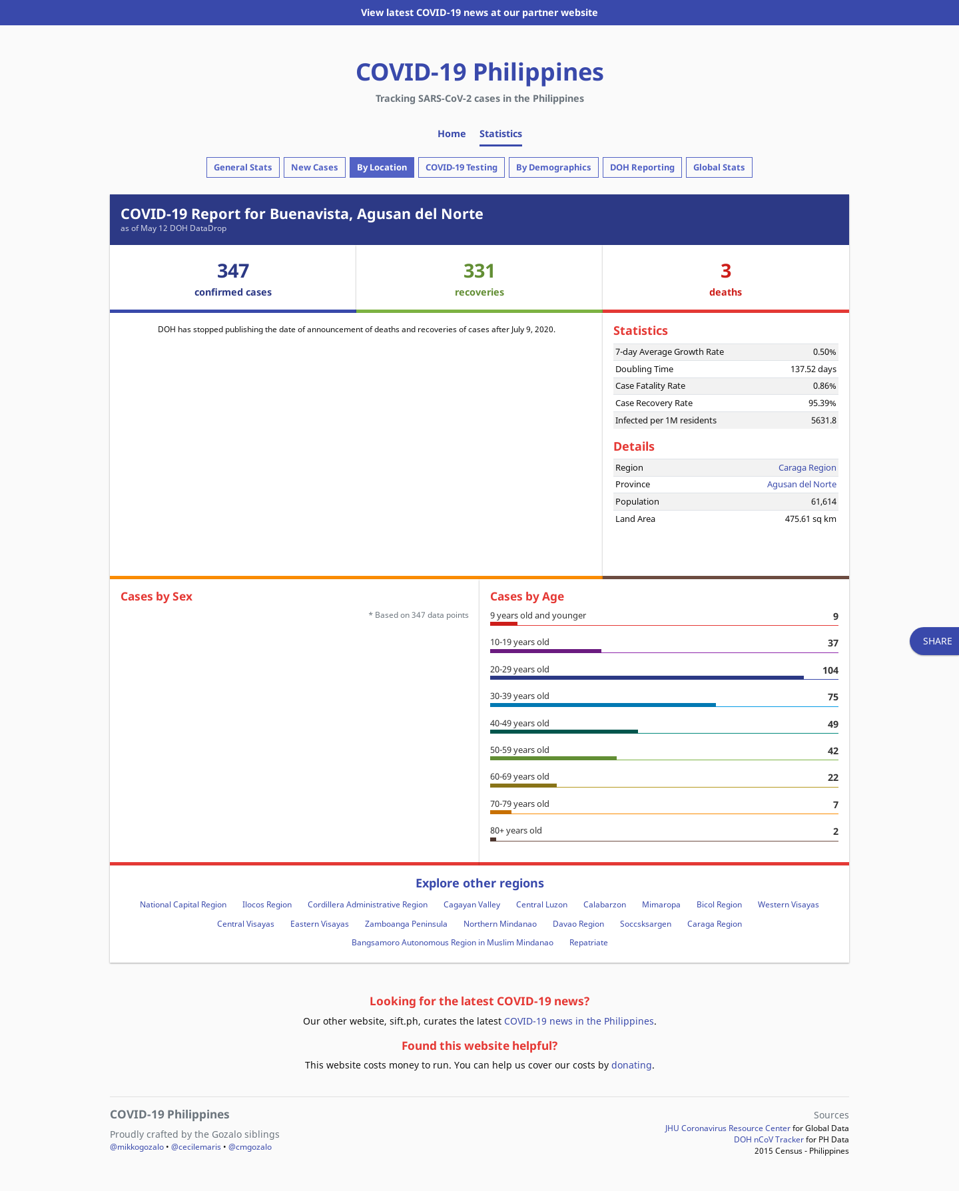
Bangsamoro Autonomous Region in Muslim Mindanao (452, 942)
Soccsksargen (645, 923)
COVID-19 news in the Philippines (579, 1021)
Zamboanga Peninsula (406, 923)
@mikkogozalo (137, 1147)
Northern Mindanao (500, 923)
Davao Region (578, 923)
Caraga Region (807, 467)
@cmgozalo (250, 1147)
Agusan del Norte (801, 484)
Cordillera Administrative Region (368, 904)
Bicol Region (719, 904)
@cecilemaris (196, 1147)
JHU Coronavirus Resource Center (728, 1128)
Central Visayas (245, 923)
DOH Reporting (642, 167)
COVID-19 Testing (461, 167)
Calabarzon (604, 904)
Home (452, 133)
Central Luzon (541, 904)
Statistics (501, 133)
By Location (382, 167)
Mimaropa (661, 904)
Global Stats (719, 167)
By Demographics (553, 167)
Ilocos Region (267, 904)
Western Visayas (788, 904)
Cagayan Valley (472, 904)
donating (631, 1065)
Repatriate (588, 942)
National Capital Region (183, 904)
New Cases (314, 167)
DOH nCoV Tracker (769, 1139)
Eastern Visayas (319, 923)
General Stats (243, 167)
